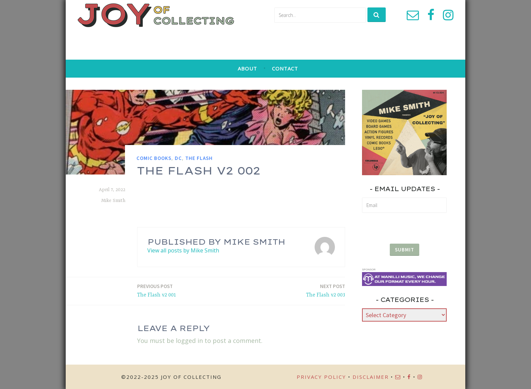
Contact (285, 68)
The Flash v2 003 (325, 290)
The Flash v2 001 (156, 290)
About (247, 68)
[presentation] (404, 225)
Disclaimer (371, 376)
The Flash (199, 158)
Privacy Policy (321, 376)
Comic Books (153, 158)
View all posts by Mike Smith (183, 250)
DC (178, 158)
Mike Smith (113, 200)
